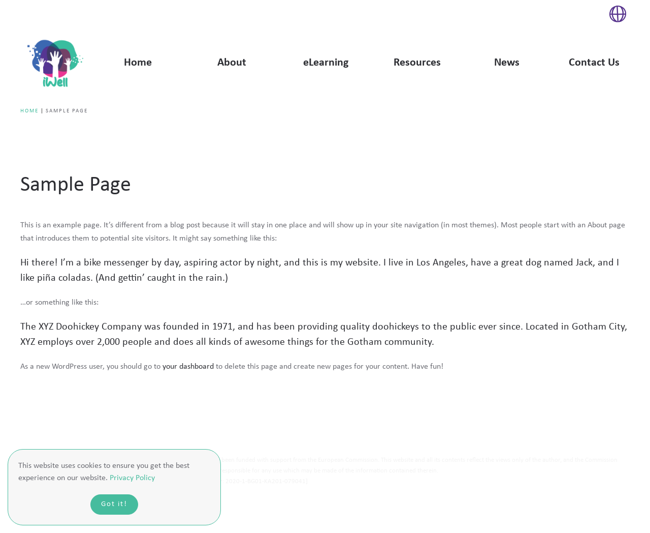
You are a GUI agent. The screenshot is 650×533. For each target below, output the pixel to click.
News (506, 63)
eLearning (325, 63)
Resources (417, 63)
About (231, 63)
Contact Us (594, 63)
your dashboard (188, 367)
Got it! (114, 504)
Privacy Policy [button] (132, 478)
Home (138, 63)
